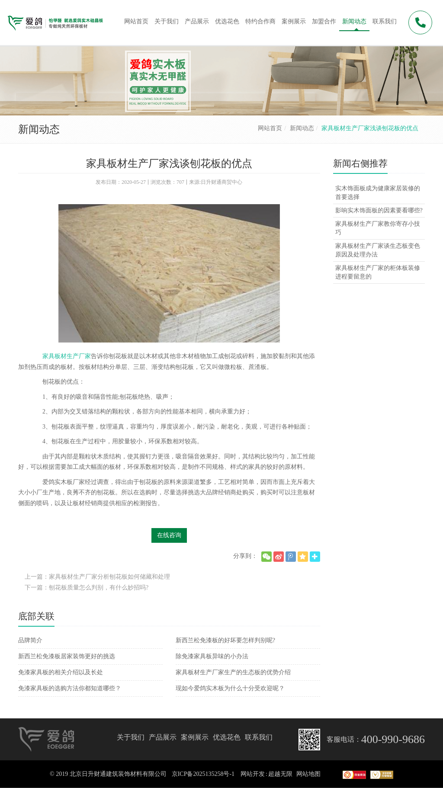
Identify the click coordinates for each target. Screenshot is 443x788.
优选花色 (227, 737)
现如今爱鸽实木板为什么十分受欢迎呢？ (230, 688)
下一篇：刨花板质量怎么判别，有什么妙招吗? (86, 587)
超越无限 (280, 774)
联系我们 (259, 737)
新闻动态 (302, 128)
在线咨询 (169, 535)
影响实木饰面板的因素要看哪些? (379, 210)
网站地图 (308, 774)
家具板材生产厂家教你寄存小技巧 (377, 228)
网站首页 (270, 128)
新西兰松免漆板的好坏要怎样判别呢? (225, 640)
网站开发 (253, 774)
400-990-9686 (393, 739)
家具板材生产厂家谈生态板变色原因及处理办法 (377, 250)
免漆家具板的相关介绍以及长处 (60, 672)
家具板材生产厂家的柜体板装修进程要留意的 (377, 272)
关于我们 (130, 737)
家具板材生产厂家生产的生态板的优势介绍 (233, 672)
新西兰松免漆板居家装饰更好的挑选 (66, 656)
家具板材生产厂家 (66, 356)
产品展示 (163, 737)
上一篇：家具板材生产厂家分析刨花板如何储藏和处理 (97, 576)
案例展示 (195, 737)
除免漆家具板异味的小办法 (212, 656)
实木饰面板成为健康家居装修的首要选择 (377, 192)
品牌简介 (30, 640)
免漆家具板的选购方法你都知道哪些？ (69, 688)
